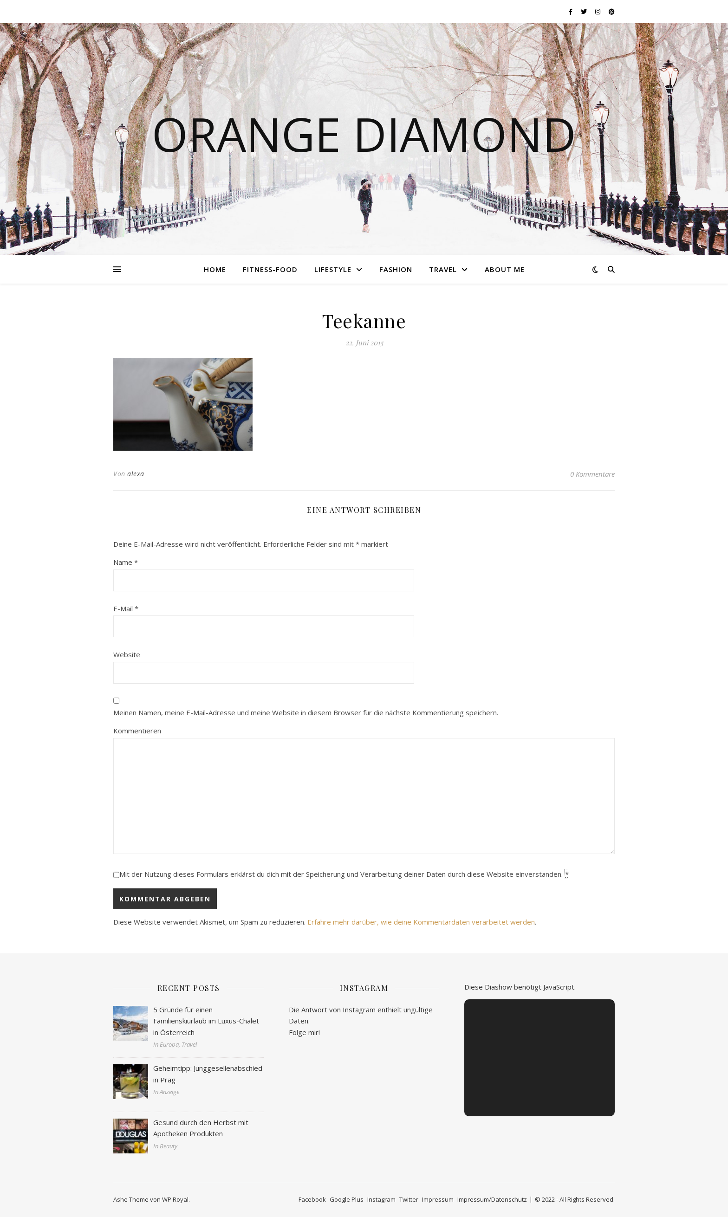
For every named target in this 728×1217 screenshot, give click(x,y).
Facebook (312, 1199)
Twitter (408, 1199)
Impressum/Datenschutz (492, 1199)
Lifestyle (332, 269)
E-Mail (125, 608)
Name (125, 562)
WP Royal (175, 1199)
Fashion (395, 269)
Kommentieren (137, 730)
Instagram (381, 1199)
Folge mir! (304, 1032)
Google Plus (347, 1199)
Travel (443, 269)
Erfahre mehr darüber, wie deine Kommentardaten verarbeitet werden (421, 921)
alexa (135, 473)
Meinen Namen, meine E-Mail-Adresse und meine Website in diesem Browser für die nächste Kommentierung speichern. (305, 712)
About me (505, 269)
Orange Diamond (364, 133)
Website (126, 654)
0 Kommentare (592, 474)
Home (215, 269)
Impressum (438, 1199)
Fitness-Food (270, 269)
